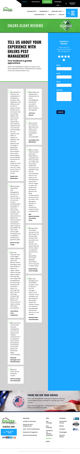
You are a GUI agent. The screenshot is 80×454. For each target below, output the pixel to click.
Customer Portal (63, 422)
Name (58, 65)
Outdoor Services (29, 421)
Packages (58, 2)
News (48, 441)
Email (58, 73)
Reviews (47, 2)
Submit (60, 112)
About (61, 426)
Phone (58, 81)
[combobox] (58, 85)
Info (59, 5)
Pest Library (36, 2)
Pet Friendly (49, 422)
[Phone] (64, 85)
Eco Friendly (49, 426)
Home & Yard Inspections (28, 425)
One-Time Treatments (31, 429)
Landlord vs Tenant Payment (49, 433)
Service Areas (62, 436)
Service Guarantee (30, 435)
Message (59, 90)
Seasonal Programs (30, 432)
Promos (24, 2)
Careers (62, 429)
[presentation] (68, 109)
